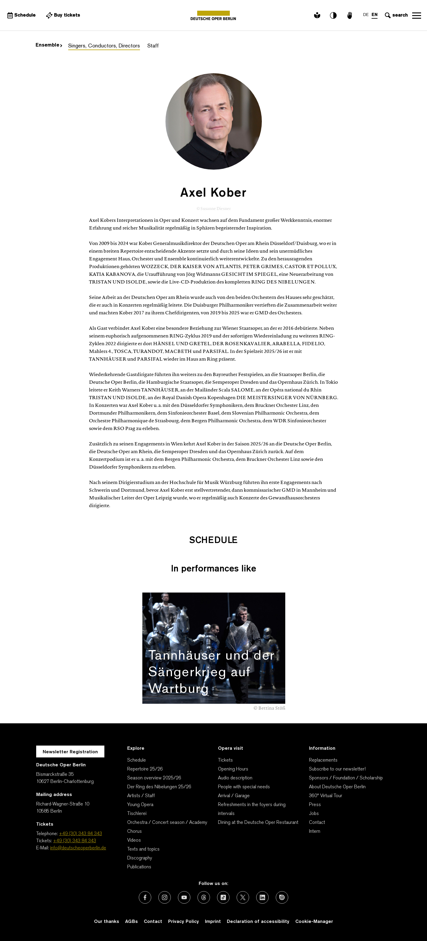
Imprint (213, 921)
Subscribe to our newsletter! (337, 769)
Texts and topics (143, 849)
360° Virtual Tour (325, 796)
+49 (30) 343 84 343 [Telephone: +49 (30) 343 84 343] (80, 834)
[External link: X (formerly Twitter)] (243, 897)
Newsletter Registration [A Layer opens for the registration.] (70, 752)
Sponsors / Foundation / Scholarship (346, 778)
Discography (139, 858)
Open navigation (416, 15)
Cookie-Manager (314, 921)
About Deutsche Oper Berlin (337, 787)
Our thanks (106, 921)
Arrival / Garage (234, 796)
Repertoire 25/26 (145, 769)
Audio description (235, 778)
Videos (134, 840)
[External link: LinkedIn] (262, 897)
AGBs (131, 921)
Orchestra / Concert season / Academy (167, 822)
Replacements (323, 760)
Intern (314, 831)
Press (315, 805)
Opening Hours (233, 769)
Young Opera (140, 805)
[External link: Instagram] (165, 897)
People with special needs (244, 787)
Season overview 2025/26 (154, 778)
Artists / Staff (141, 796)
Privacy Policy (183, 921)
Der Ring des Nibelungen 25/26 (159, 787)
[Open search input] (395, 15)
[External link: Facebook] (145, 897)
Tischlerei (136, 813)
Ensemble (49, 45)
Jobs (314, 813)
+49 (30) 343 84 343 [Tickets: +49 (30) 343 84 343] (74, 841)
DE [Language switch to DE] (366, 15)
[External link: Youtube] (184, 897)
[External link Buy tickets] (62, 15)
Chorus (134, 831)
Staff (153, 46)
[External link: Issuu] (282, 897)
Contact (317, 822)
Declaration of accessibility (258, 921)
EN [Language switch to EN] (374, 15)
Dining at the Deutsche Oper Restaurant (258, 822)
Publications (139, 867)
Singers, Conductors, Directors (104, 46)
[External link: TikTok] (223, 897)
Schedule (136, 760)
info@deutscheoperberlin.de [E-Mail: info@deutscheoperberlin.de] (78, 848)
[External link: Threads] (204, 897)
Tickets (225, 760)
